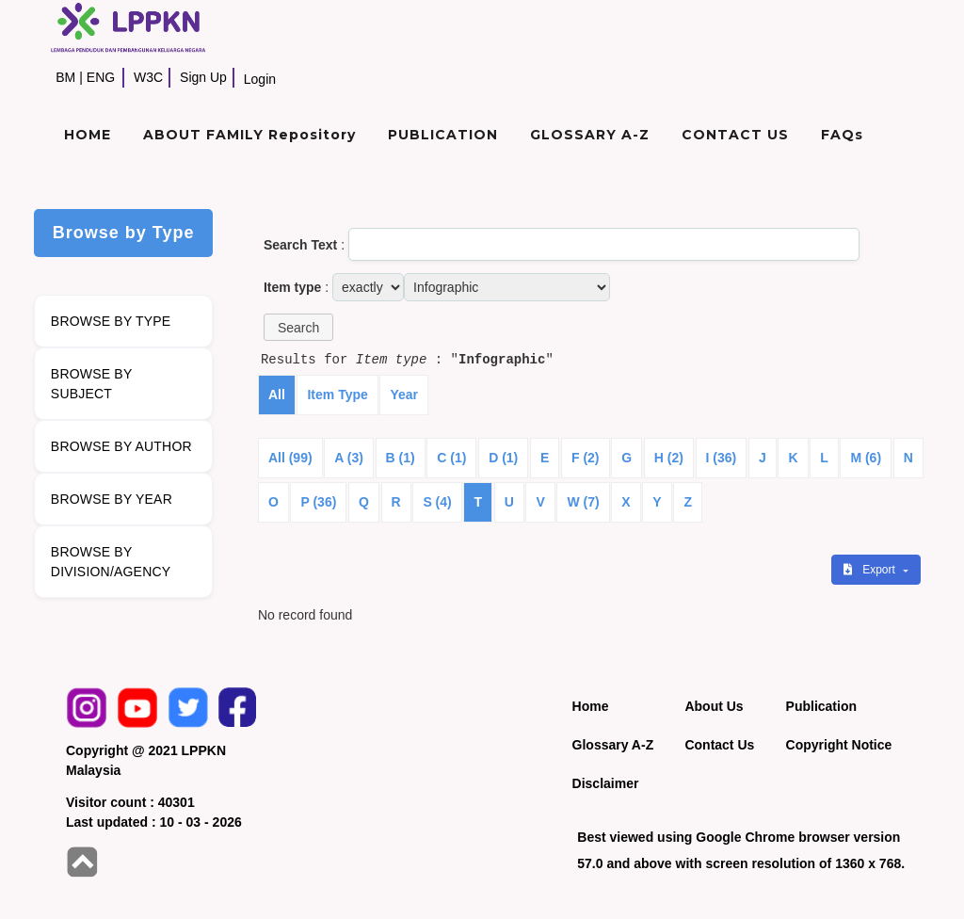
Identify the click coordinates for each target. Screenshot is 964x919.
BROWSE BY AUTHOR (121, 446)
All (276, 394)
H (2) (668, 457)
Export (871, 569)
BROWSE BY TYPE (111, 321)
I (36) (721, 457)
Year (404, 394)
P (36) (318, 501)
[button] (298, 327)
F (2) (585, 457)
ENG (101, 77)
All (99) (290, 457)
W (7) (583, 501)
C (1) (451, 457)
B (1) (400, 457)
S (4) (437, 501)
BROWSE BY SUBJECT (92, 383)
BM (65, 77)
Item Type (337, 394)
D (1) (503, 457)
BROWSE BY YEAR (111, 499)
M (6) (865, 457)
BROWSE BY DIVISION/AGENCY (110, 561)
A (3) (348, 457)
